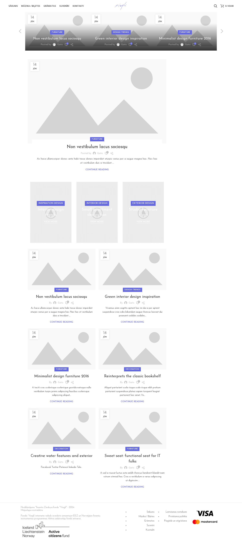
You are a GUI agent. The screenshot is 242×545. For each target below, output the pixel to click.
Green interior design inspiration (121, 41)
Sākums (150, 514)
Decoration (132, 372)
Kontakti (150, 532)
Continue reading (97, 172)
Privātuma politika (178, 519)
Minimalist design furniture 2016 (185, 41)
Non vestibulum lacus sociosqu (57, 41)
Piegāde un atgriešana (175, 523)
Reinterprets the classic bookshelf (132, 379)
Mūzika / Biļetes (146, 519)
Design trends (121, 35)
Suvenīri (150, 528)
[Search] (215, 7)
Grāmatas (149, 523)
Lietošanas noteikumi (176, 514)
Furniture (57, 35)
